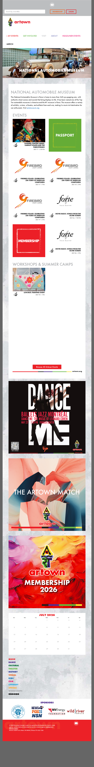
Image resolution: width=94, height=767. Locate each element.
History (13, 672)
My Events (12, 35)
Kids (11, 678)
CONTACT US (49, 727)
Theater (13, 669)
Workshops (15, 691)
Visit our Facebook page (66, 723)
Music (12, 659)
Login (71, 12)
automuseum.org (33, 108)
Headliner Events (71, 35)
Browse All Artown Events (47, 367)
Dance (12, 662)
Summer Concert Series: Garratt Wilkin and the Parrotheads (34, 145)
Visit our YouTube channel (76, 723)
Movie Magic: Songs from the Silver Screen (68, 215)
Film (11, 681)
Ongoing (14, 694)
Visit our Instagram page (71, 723)
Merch (10, 44)
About (54, 35)
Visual (12, 675)
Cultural (14, 665)
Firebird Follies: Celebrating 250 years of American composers (33, 180)
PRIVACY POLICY (13, 728)
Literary (13, 684)
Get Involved (30, 35)
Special (13, 688)
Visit (44, 35)
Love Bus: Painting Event (34, 292)
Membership (57, 12)
